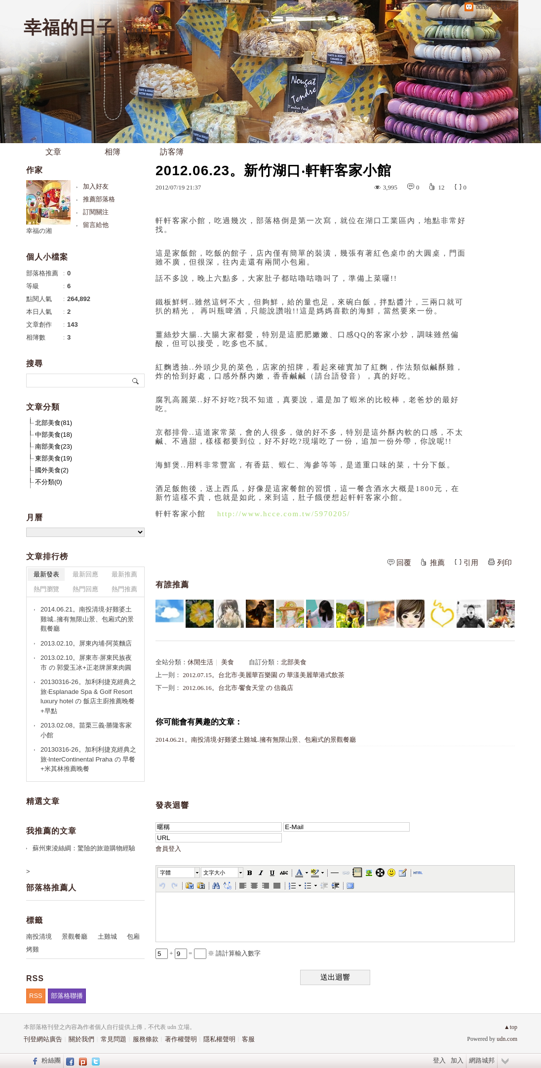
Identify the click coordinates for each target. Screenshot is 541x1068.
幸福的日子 (69, 27)
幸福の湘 (39, 230)
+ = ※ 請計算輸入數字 (208, 953)
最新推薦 (124, 574)
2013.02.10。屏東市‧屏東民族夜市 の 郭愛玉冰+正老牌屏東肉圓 (86, 662)
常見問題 (113, 1039)
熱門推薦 (124, 589)
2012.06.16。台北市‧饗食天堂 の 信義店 (238, 687)
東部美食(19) (53, 458)
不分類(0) (48, 482)
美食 (227, 662)
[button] (179, 872)
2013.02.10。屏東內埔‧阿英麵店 (86, 643)
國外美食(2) (52, 470)
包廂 (133, 936)
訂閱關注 (96, 212)
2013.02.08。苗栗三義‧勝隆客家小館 (86, 730)
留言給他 (96, 225)
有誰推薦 (172, 584)
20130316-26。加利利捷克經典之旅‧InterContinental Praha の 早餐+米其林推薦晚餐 (88, 759)
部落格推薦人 (51, 887)
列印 (504, 563)
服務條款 (145, 1039)
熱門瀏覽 (46, 589)
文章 (53, 152)
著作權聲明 (181, 1039)
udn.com (507, 1038)
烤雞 (32, 949)
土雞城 (107, 936)
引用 (471, 563)
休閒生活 (200, 662)
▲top (510, 1027)
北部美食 (294, 662)
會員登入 (168, 848)
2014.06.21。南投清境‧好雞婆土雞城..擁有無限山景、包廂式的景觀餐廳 (255, 739)
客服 (248, 1039)
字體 (165, 873)
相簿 (112, 152)
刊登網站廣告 (43, 1039)
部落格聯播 (67, 995)
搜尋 (136, 380)
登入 (439, 1060)
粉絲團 (51, 1060)
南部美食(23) (53, 446)
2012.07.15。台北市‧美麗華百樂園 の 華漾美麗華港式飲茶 (264, 675)
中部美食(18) (53, 434)
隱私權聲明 (219, 1039)
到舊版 (139, 31)
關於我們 (81, 1039)
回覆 (403, 563)
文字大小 (214, 873)
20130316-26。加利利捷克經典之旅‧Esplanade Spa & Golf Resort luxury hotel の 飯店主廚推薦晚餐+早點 (88, 696)
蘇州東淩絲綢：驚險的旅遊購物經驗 (84, 848)
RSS (35, 995)
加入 (457, 1060)
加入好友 (96, 186)
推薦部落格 (99, 199)
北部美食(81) (53, 422)
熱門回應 (85, 589)
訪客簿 (172, 152)
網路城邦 (482, 1060)
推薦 (437, 563)
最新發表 (46, 574)
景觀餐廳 (74, 936)
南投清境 (39, 936)
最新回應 (85, 574)
